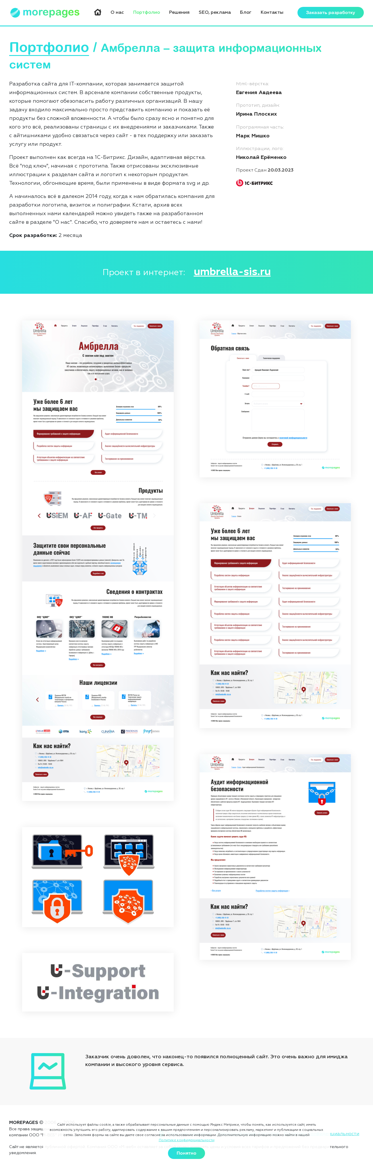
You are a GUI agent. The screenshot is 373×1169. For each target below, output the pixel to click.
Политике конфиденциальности (186, 1140)
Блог (246, 12)
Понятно (186, 1153)
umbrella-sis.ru (232, 272)
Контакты (272, 12)
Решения (179, 12)
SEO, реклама (215, 12)
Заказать (330, 12)
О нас (117, 12)
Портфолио (146, 12)
